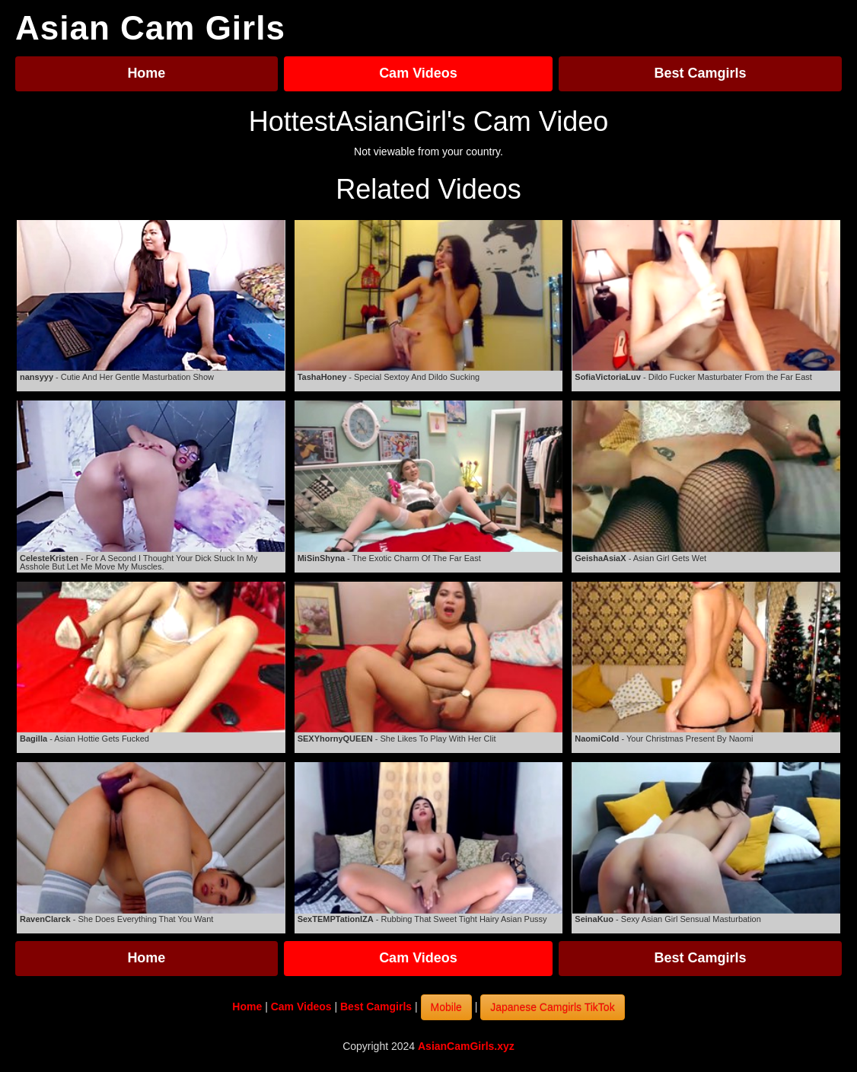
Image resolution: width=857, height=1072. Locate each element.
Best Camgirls (701, 73)
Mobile (446, 1007)
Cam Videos (418, 73)
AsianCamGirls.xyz (466, 1046)
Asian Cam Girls (150, 28)
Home (146, 73)
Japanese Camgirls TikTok (552, 1007)
